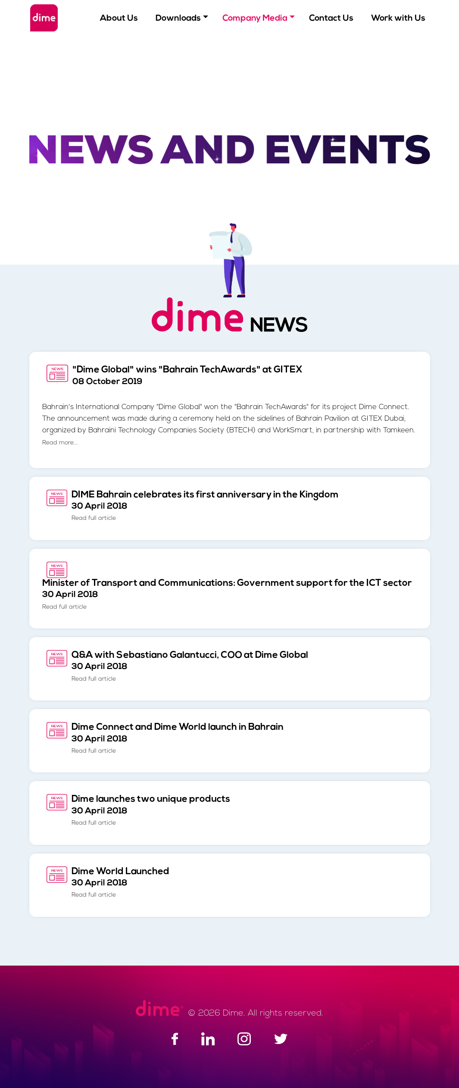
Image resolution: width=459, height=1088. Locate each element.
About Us (119, 18)
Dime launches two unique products (151, 810)
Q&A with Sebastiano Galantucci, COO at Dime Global (190, 666)
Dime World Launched (120, 883)
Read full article (94, 518)
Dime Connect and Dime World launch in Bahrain (178, 738)
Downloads (178, 18)
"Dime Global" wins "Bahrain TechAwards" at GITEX (187, 375)
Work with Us (398, 18)
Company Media (254, 18)
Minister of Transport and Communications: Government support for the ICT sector (227, 594)
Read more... (60, 443)
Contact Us (331, 18)
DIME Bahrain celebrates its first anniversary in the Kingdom (205, 506)
